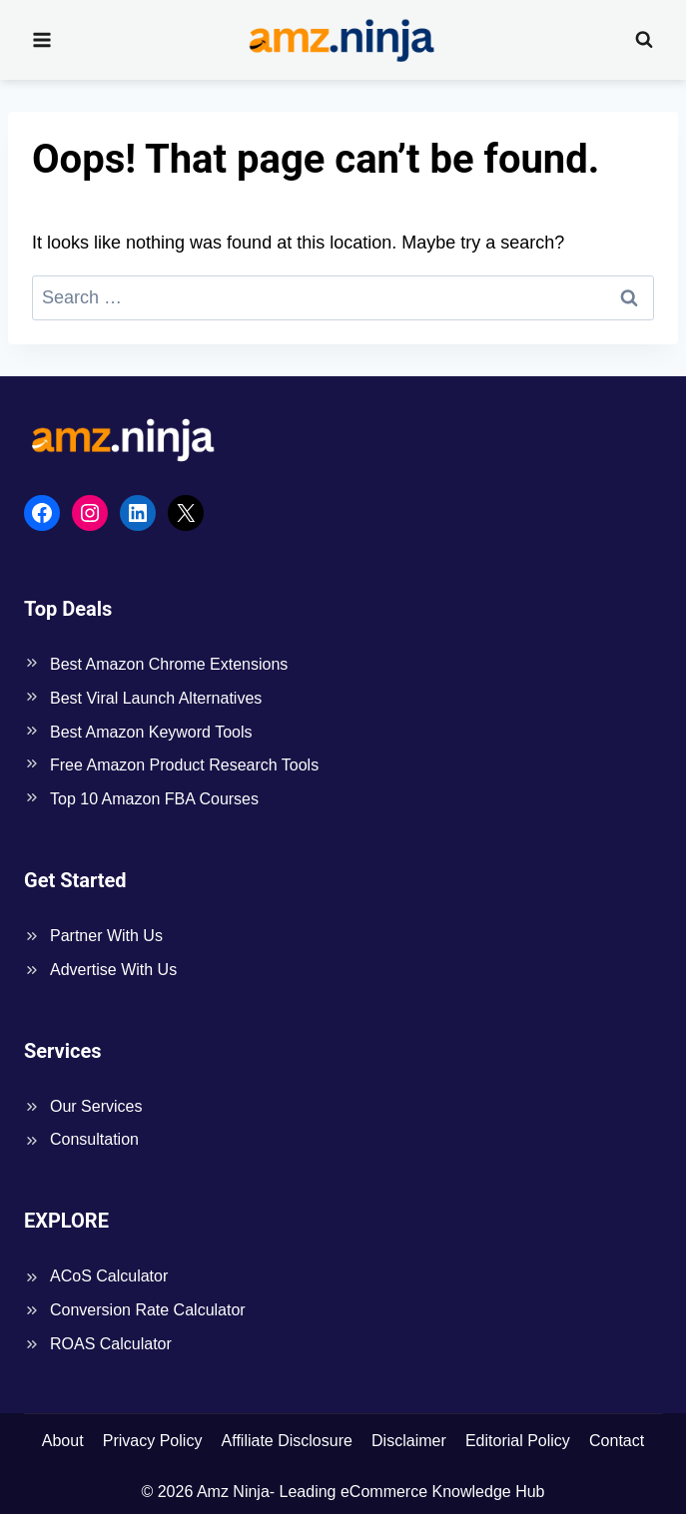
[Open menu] (42, 39)
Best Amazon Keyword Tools (151, 732)
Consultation (94, 1139)
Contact (616, 1440)
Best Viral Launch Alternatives (156, 698)
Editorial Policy (517, 1440)
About (63, 1440)
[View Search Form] (644, 40)
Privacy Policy (153, 1440)
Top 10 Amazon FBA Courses (154, 798)
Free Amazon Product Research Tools (184, 765)
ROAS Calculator (111, 1343)
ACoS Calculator (109, 1275)
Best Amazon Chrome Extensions (169, 664)
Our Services (96, 1106)
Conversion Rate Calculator (148, 1309)
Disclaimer (408, 1440)
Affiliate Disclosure (287, 1440)
